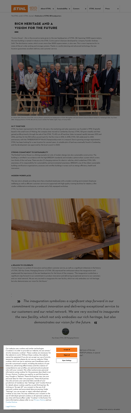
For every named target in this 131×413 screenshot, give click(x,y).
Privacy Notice (39, 400)
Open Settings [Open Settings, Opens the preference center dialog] (66, 361)
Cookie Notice (11, 402)
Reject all (67, 355)
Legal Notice (11, 406)
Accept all (67, 350)
